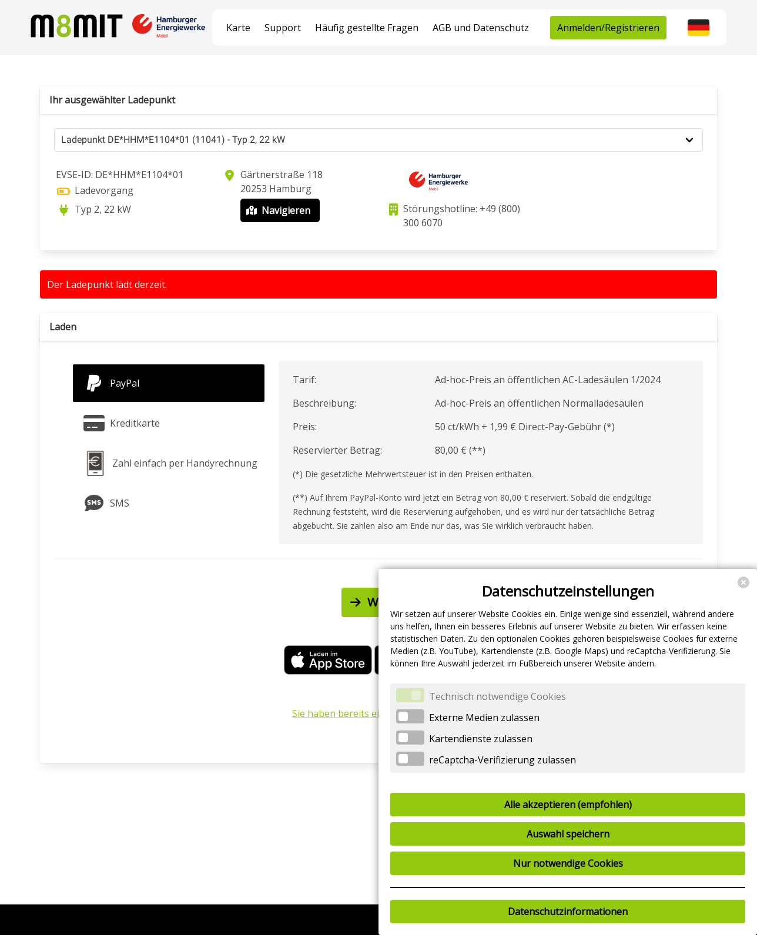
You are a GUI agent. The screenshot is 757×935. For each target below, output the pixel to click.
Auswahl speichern (568, 833)
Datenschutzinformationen (568, 911)
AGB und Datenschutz (481, 27)
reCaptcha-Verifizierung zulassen (502, 759)
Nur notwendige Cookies (568, 863)
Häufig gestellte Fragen (366, 27)
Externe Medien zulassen (484, 717)
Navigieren (277, 210)
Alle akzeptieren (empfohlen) (568, 804)
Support (282, 27)
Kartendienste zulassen (480, 738)
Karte (238, 27)
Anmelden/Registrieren (608, 27)
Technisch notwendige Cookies (497, 696)
